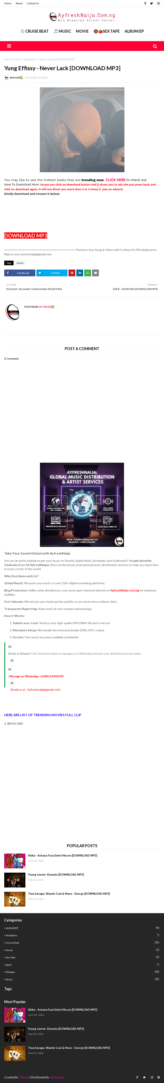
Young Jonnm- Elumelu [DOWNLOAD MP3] (56, 874)
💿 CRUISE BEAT (34, 31)
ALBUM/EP (134, 31)
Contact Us (33, 3)
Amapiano (83, 935)
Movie (82, 31)
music (17, 59)
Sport (83, 964)
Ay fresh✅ (16, 77)
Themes (24, 1077)
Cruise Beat (83, 942)
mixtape (83, 972)
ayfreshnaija (57, 1077)
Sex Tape (83, 957)
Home (7, 3)
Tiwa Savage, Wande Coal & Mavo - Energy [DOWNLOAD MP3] (69, 893)
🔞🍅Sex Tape (107, 31)
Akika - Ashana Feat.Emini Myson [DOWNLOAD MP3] (62, 855)
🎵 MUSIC (62, 31)
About (19, 3)
